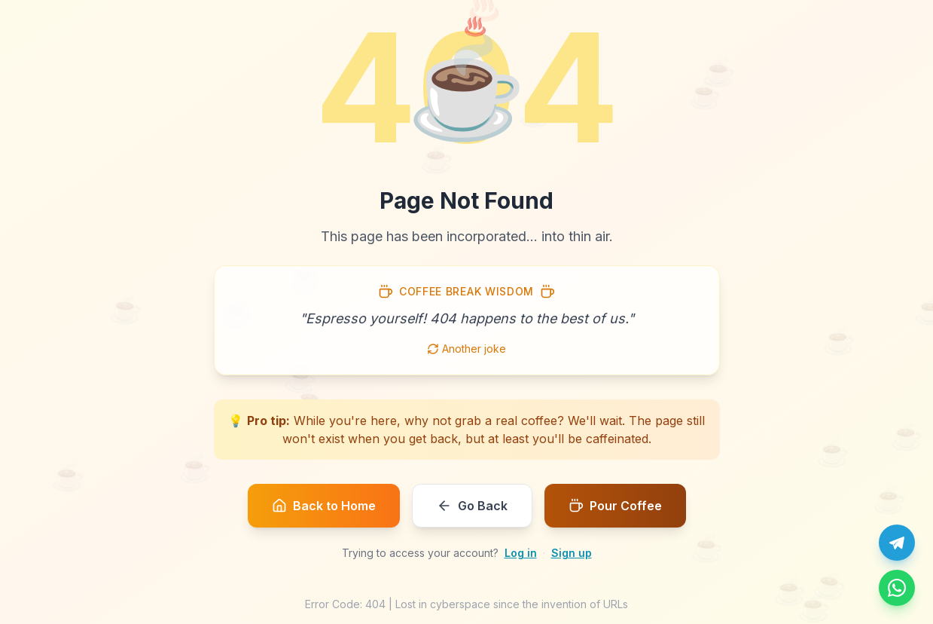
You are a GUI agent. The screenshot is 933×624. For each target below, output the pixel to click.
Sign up (571, 552)
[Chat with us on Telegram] (897, 543)
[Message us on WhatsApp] (897, 588)
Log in (521, 552)
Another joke (466, 348)
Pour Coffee (615, 505)
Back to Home (324, 505)
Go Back (472, 505)
